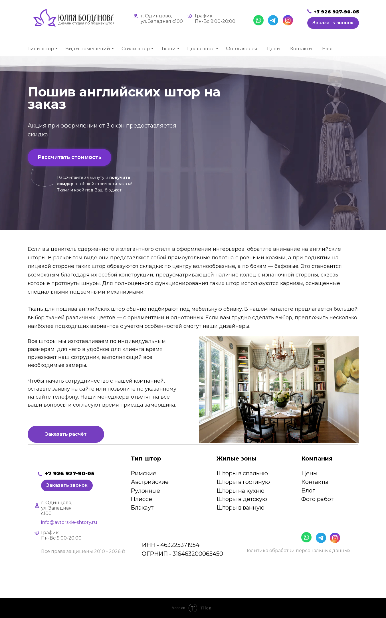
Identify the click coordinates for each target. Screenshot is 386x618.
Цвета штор (201, 48)
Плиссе (141, 499)
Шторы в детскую (242, 499)
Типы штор (41, 48)
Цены (273, 48)
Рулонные (145, 490)
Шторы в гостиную (243, 481)
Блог (328, 48)
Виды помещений (87, 48)
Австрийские (150, 481)
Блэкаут (142, 507)
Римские (143, 473)
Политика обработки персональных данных (297, 550)
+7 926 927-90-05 (336, 12)
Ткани (168, 48)
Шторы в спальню (242, 473)
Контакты (301, 48)
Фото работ (317, 499)
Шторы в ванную (240, 507)
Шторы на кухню (240, 490)
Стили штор (136, 48)
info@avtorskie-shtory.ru (69, 522)
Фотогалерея (241, 48)
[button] (333, 23)
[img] (68, 458)
